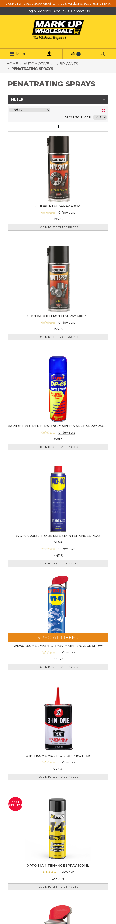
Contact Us (80, 11)
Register (44, 11)
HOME (12, 64)
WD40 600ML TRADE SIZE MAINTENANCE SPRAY (58, 529)
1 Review (67, 865)
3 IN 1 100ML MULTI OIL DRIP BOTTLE (58, 749)
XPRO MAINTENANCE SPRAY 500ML (58, 859)
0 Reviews (66, 212)
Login (31, 11)
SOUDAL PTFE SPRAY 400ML (58, 206)
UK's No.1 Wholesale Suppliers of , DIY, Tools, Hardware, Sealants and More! (58, 3)
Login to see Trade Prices (58, 227)
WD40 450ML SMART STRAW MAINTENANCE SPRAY (58, 639)
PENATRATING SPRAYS (31, 69)
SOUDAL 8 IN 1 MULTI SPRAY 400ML (58, 309)
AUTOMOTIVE (36, 64)
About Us (61, 11)
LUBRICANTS (66, 64)
